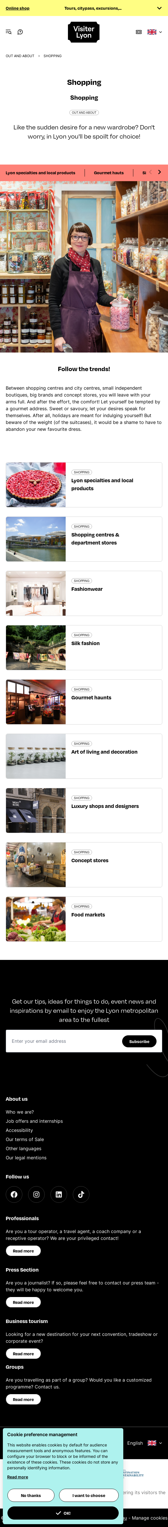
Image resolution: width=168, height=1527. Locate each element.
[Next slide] (159, 172)
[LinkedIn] (58, 1194)
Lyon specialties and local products (40, 172)
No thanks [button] (31, 1495)
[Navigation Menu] (8, 32)
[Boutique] (139, 32)
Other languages (23, 1148)
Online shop (18, 8)
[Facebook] (14, 1194)
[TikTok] (81, 1194)
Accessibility (19, 1130)
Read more (23, 1251)
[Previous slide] (150, 172)
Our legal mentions (26, 1157)
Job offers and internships (34, 1121)
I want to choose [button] (89, 1495)
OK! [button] (63, 1513)
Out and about (20, 56)
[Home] (84, 32)
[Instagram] (36, 1194)
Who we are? (20, 1112)
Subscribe (139, 1041)
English (144, 1443)
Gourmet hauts (109, 172)
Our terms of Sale (25, 1139)
